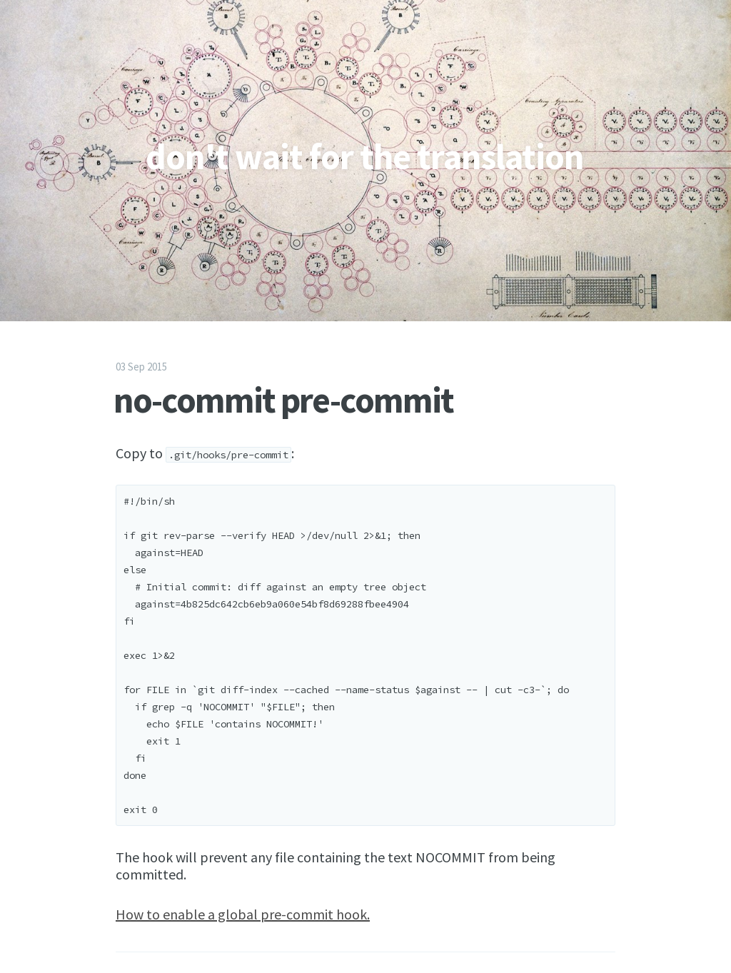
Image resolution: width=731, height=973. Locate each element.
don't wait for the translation (365, 156)
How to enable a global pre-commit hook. (243, 914)
